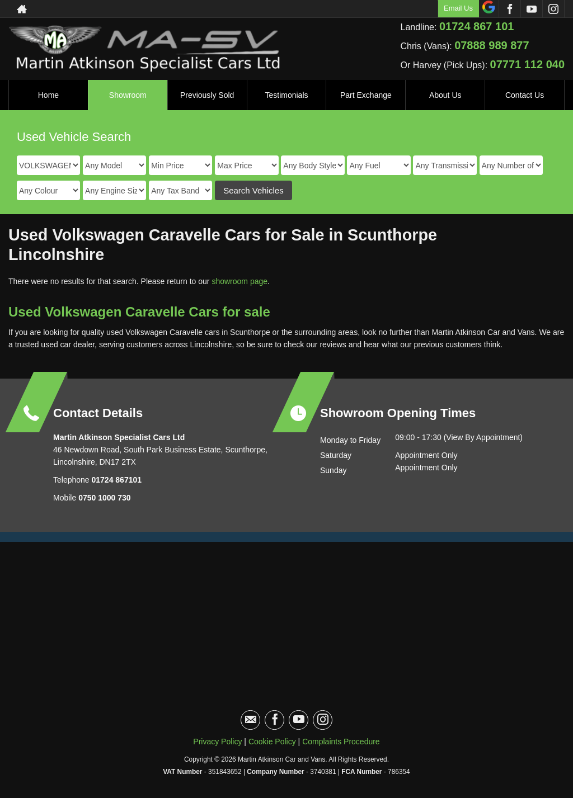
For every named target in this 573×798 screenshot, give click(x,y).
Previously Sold (207, 95)
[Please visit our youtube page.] (531, 9)
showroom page (239, 281)
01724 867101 (116, 479)
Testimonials (286, 95)
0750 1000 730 (104, 497)
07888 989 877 (491, 45)
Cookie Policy (272, 741)
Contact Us (524, 95)
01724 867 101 (476, 26)
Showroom (128, 95)
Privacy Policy (217, 741)
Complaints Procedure (341, 741)
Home (48, 95)
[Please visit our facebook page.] (509, 9)
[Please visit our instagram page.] (553, 9)
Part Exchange (366, 95)
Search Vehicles (253, 190)
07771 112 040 (527, 64)
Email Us (458, 8)
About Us (445, 95)
